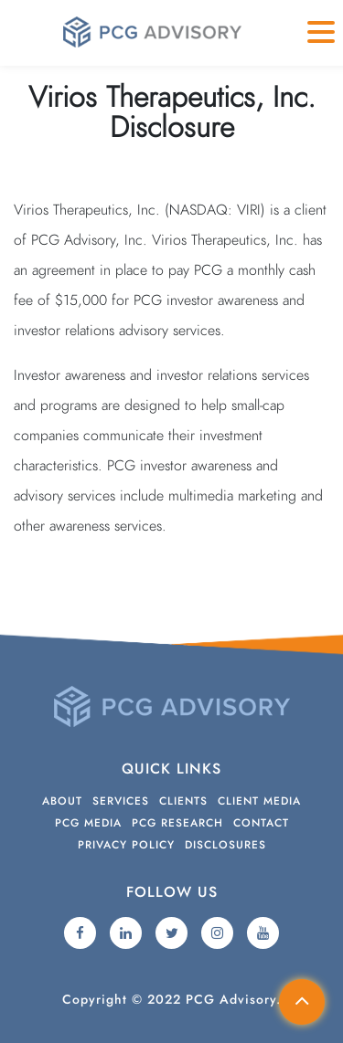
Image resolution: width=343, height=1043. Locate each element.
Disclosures (225, 844)
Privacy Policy (126, 844)
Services (120, 800)
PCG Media (88, 822)
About (62, 800)
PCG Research (177, 822)
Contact (261, 822)
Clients (183, 800)
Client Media (259, 800)
